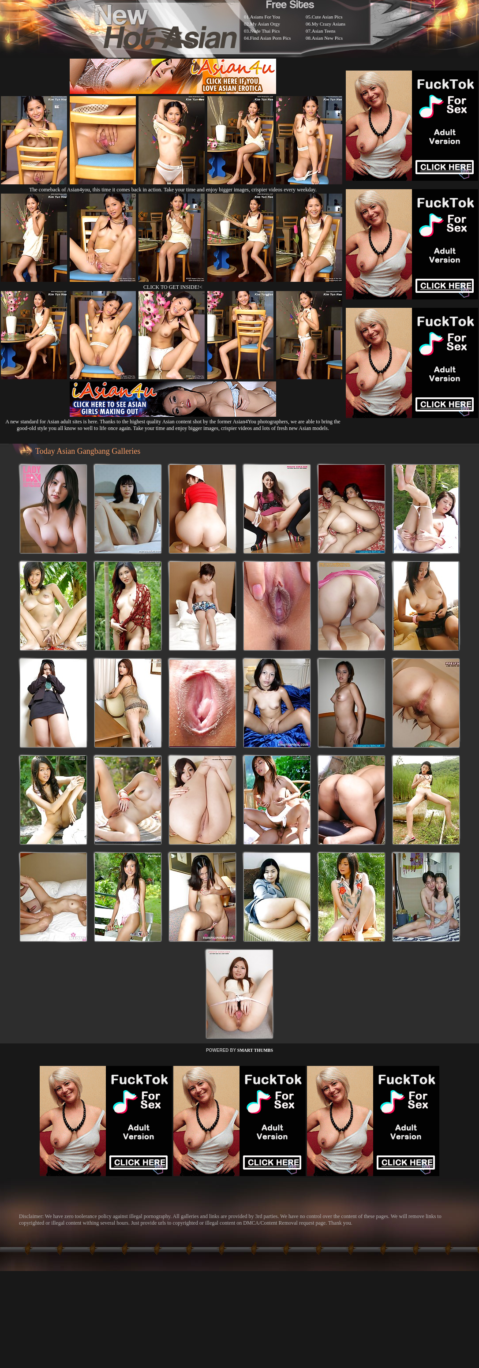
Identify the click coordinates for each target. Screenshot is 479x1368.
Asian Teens (324, 31)
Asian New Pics (327, 38)
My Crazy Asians (328, 23)
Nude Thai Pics (265, 31)
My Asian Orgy (265, 23)
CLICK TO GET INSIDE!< (172, 287)
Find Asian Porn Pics (270, 38)
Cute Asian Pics (327, 16)
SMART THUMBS (255, 1050)
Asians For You (265, 16)
